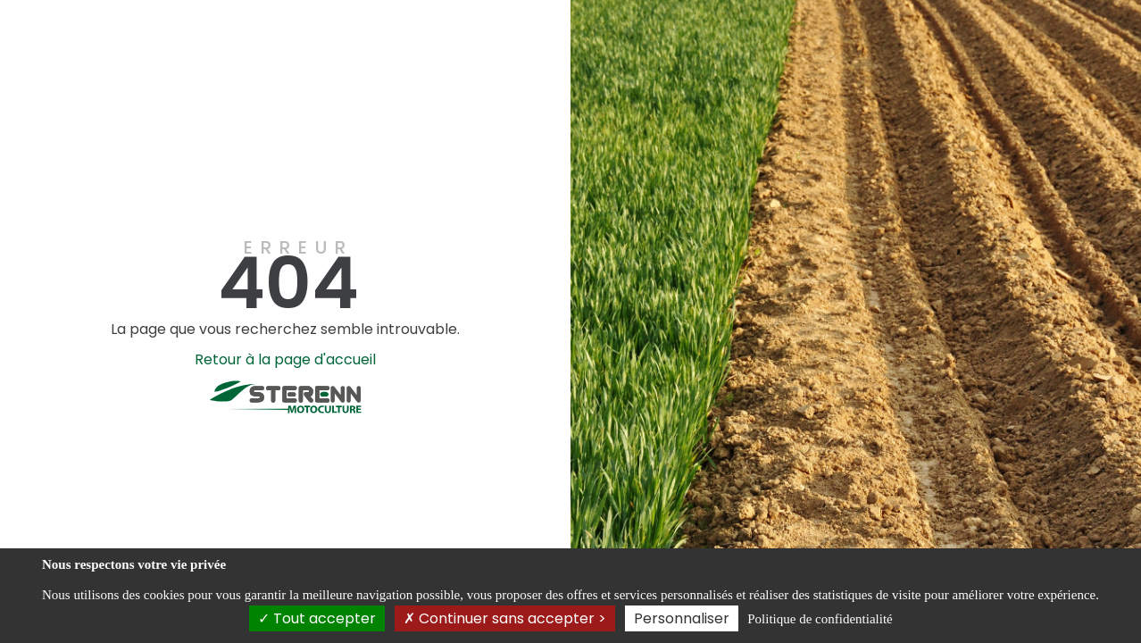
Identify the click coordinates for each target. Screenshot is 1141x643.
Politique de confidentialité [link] (819, 619)
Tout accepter (317, 618)
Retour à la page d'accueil (285, 359)
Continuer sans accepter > (505, 618)
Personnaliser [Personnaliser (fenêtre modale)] (681, 618)
